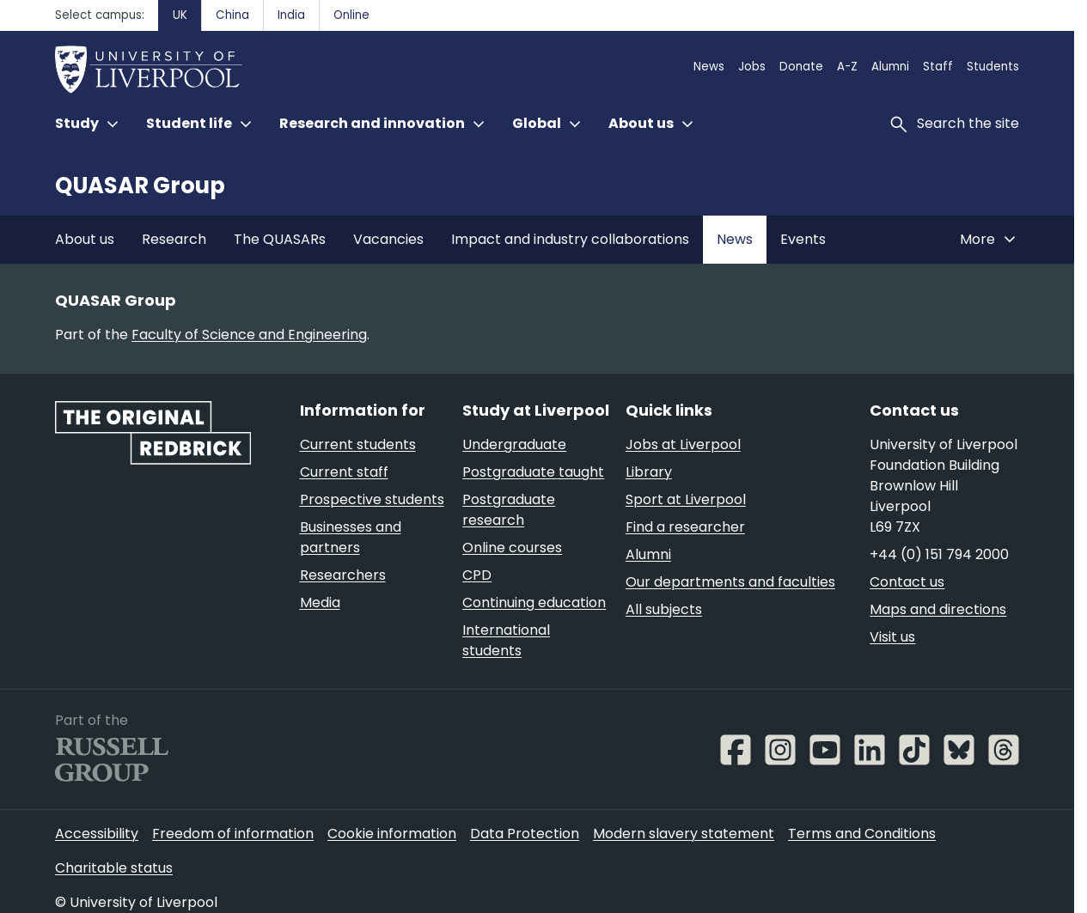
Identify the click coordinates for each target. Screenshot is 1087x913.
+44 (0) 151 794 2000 (939, 554)
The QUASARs (280, 239)
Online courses (512, 547)
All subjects (664, 609)
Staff (938, 66)
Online (351, 15)
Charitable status (114, 868)
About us (84, 239)
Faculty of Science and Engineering (249, 334)
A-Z (847, 66)
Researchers (343, 575)
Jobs (752, 66)
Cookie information (391, 833)
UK (180, 15)
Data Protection (524, 833)
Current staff (344, 472)
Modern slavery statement (683, 833)
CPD (477, 575)
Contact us (907, 582)
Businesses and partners (350, 537)
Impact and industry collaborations (570, 239)
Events (803, 239)
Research (174, 239)
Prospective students (372, 499)
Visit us (892, 637)
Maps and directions (938, 609)
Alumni (890, 66)
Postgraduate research (508, 510)
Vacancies (388, 239)
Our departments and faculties (730, 582)
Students (993, 66)
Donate (801, 66)
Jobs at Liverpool (683, 444)
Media (320, 602)
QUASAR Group (140, 185)
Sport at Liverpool (686, 499)
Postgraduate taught (533, 472)
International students (506, 640)
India (291, 15)
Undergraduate (514, 444)
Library (649, 472)
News (708, 66)
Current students (358, 444)
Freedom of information (233, 833)
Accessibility (96, 833)
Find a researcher (685, 527)
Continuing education (534, 602)
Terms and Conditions (862, 833)
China (232, 15)
